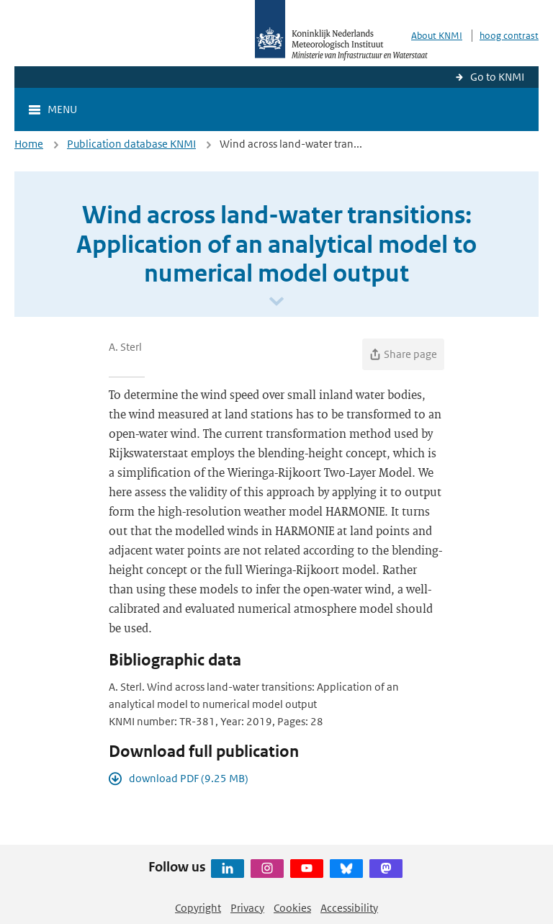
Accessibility (349, 908)
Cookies (292, 908)
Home (28, 144)
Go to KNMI (497, 77)
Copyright (198, 908)
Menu (62, 109)
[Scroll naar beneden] (276, 302)
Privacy (247, 908)
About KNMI (436, 36)
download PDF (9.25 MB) (188, 778)
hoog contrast (509, 36)
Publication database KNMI (131, 144)
